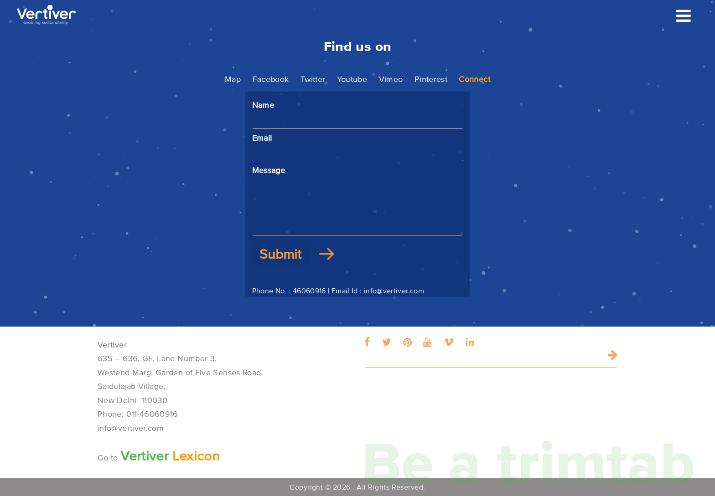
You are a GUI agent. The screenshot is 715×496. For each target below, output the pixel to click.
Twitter (313, 79)
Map (233, 79)
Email (357, 145)
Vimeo (391, 79)
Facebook (271, 79)
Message (357, 200)
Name (357, 113)
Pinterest (430, 79)
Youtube (352, 79)
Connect (474, 79)
